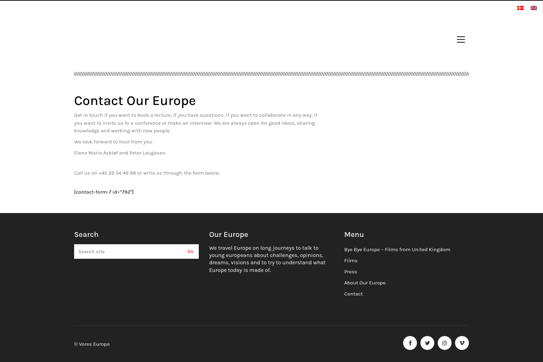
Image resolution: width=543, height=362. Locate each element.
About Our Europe (364, 283)
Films (350, 260)
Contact (353, 294)
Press (350, 271)
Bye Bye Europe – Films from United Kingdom (397, 249)
